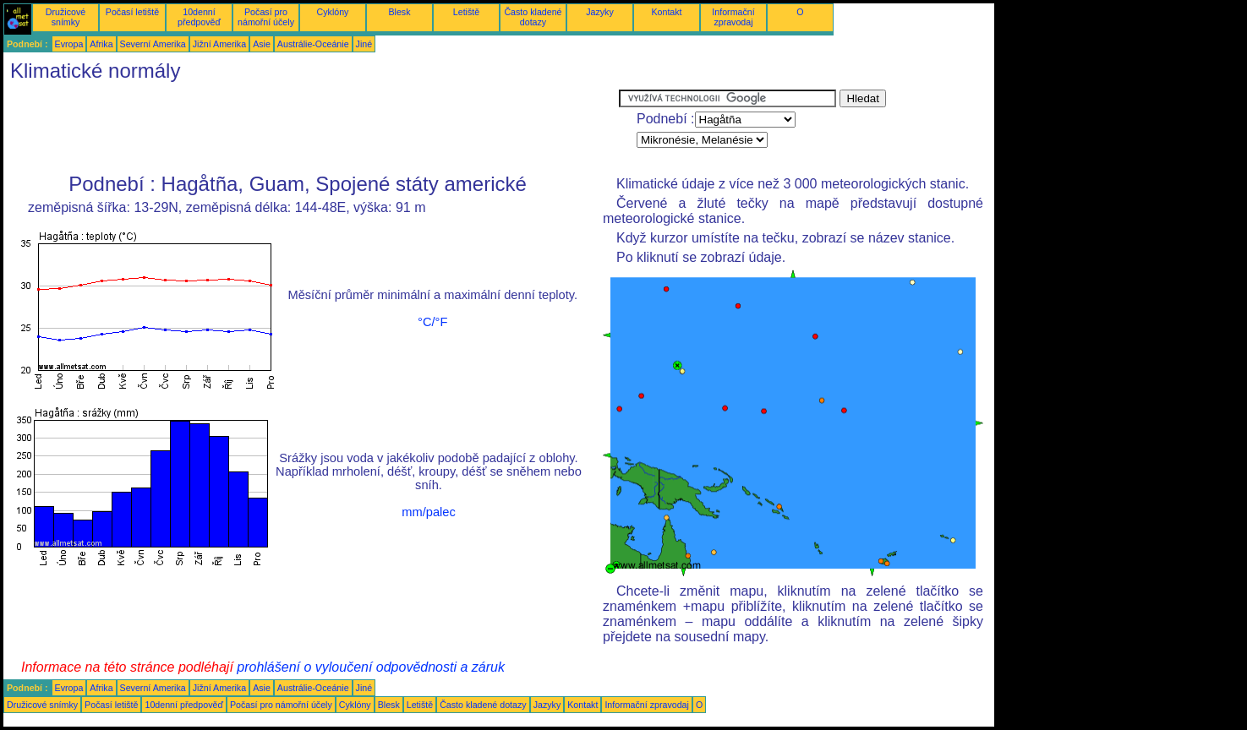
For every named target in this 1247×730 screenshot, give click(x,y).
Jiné (364, 44)
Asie (262, 44)
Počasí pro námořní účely (266, 17)
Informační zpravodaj (733, 17)
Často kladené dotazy (532, 17)
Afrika (101, 44)
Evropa (69, 44)
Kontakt (666, 12)
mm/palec (429, 512)
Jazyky (600, 12)
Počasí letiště (132, 12)
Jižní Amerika (219, 44)
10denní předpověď (199, 17)
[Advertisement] (311, 128)
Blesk (399, 12)
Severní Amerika (153, 44)
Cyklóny (333, 12)
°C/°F (432, 322)
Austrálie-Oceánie (313, 44)
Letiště (466, 12)
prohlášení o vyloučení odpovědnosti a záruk (371, 667)
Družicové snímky (65, 17)
